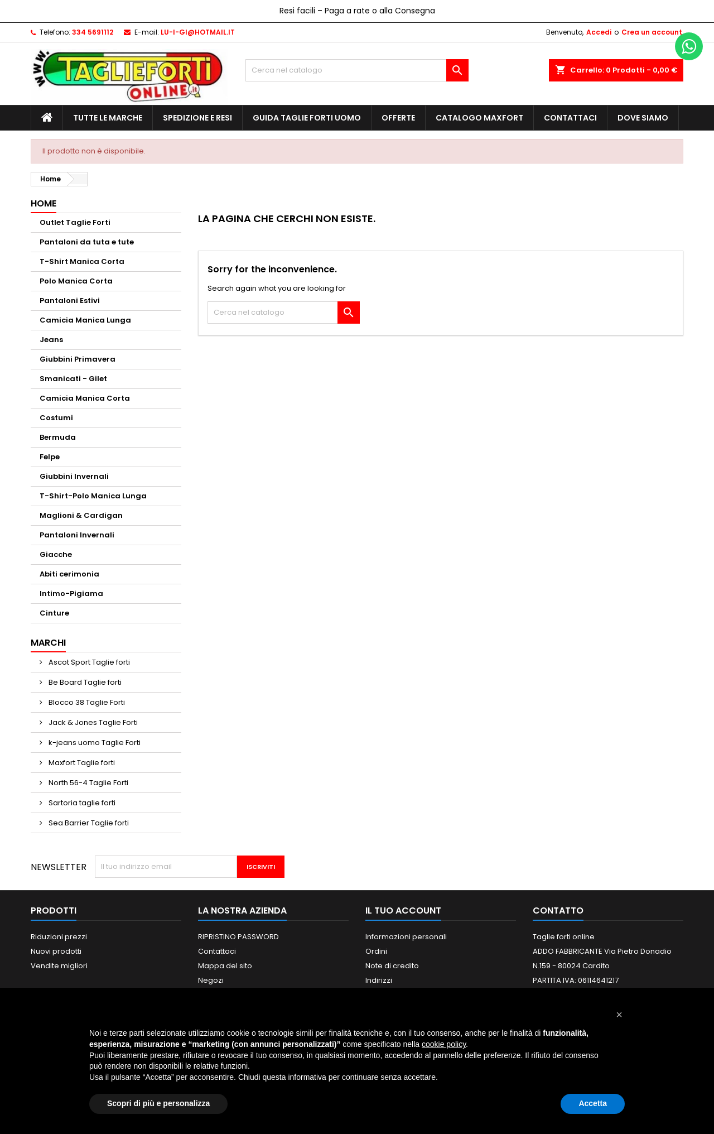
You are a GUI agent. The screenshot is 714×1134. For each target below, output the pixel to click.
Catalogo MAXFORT (479, 117)
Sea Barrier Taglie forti (88, 823)
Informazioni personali (406, 936)
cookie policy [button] (444, 1044)
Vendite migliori (59, 965)
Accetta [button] (592, 1103)
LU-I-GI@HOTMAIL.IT (198, 32)
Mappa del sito (225, 965)
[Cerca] (357, 70)
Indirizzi (378, 980)
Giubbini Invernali (74, 476)
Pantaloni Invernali (77, 535)
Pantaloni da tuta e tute (87, 242)
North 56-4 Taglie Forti (87, 782)
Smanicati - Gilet (73, 378)
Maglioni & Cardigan (81, 515)
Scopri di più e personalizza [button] (158, 1103)
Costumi (56, 417)
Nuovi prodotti (56, 951)
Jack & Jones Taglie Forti (92, 722)
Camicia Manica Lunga (85, 320)
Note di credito (392, 965)
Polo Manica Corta (76, 281)
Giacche (56, 554)
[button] (619, 1015)
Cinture (54, 613)
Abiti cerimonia (69, 574)
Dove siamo (642, 117)
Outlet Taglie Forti (75, 222)
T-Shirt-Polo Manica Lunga (93, 496)
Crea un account (651, 32)
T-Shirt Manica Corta (82, 261)
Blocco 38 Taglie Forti (86, 702)
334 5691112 (92, 32)
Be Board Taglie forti (84, 682)
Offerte (398, 117)
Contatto (558, 910)
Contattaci (570, 117)
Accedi (598, 32)
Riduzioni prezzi (59, 936)
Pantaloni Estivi (70, 300)
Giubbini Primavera (77, 359)
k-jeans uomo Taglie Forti (94, 742)
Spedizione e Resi (197, 117)
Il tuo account (403, 910)
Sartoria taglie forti (81, 802)
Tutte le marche (107, 117)
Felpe (50, 456)
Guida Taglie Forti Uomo (307, 117)
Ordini (376, 951)
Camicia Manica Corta (85, 398)
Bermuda (58, 437)
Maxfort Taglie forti (81, 762)
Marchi (48, 642)
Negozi (211, 980)
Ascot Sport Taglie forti (88, 662)
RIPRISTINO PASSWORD (238, 936)
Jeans (51, 339)
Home (43, 203)
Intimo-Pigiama (71, 593)
